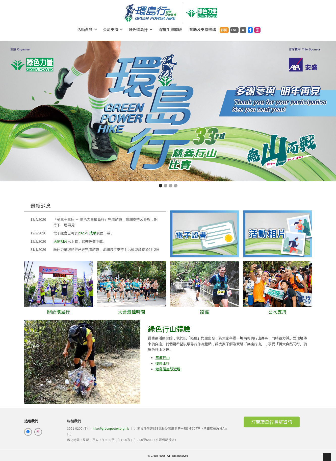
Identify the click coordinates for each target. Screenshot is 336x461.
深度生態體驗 (170, 29)
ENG (234, 30)
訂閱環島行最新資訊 (271, 422)
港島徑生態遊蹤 (168, 368)
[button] (87, 29)
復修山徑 (163, 363)
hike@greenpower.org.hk (111, 428)
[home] (150, 13)
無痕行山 (163, 357)
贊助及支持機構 (202, 29)
